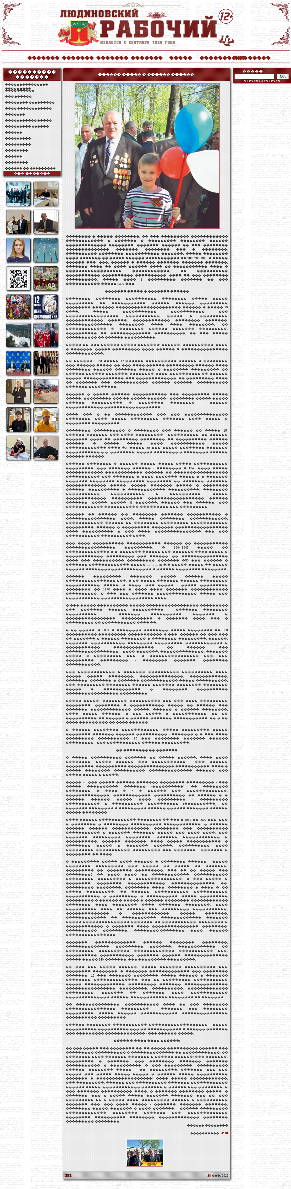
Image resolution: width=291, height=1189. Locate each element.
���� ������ (19, 90)
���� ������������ (28, 108)
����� (180, 57)
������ (13, 132)
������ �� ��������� (30, 168)
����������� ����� (28, 120)
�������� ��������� (30, 102)
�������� (249, 57)
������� (43, 57)
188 (68, 1175)
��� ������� (32, 173)
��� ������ (18, 96)
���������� (215, 57)
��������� (18, 138)
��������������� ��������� (26, 85)
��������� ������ (27, 126)
